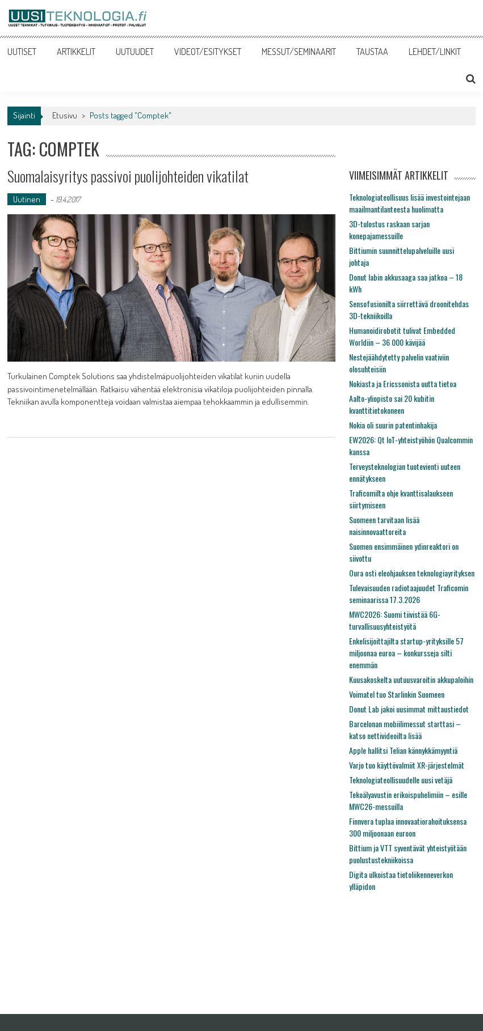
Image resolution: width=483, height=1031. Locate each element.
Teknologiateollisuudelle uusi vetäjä (400, 780)
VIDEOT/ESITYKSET (207, 51)
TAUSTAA (372, 51)
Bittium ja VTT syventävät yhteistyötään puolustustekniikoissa (408, 853)
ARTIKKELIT (76, 51)
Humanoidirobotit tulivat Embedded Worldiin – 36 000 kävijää (402, 336)
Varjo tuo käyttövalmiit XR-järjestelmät (406, 765)
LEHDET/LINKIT (435, 51)
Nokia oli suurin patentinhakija (393, 425)
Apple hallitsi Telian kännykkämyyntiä (403, 750)
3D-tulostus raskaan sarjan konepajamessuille (389, 229)
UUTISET (21, 51)
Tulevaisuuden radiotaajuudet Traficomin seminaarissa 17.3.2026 (408, 593)
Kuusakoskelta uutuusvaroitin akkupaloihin (411, 679)
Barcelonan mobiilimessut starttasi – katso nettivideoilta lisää (405, 729)
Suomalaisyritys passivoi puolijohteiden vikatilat (128, 176)
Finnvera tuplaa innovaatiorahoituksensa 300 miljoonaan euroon (408, 827)
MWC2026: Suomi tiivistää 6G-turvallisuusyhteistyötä (394, 620)
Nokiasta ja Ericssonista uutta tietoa (402, 383)
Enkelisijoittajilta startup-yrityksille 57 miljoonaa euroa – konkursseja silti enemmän (406, 653)
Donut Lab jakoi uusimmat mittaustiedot (409, 709)
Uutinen (26, 199)
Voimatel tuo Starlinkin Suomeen (396, 694)
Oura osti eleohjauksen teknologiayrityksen (411, 573)
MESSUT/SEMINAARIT (299, 51)
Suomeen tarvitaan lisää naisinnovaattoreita (384, 525)
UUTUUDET (135, 51)
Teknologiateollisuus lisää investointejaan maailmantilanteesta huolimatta (409, 203)
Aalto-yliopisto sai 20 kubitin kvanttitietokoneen (391, 404)
